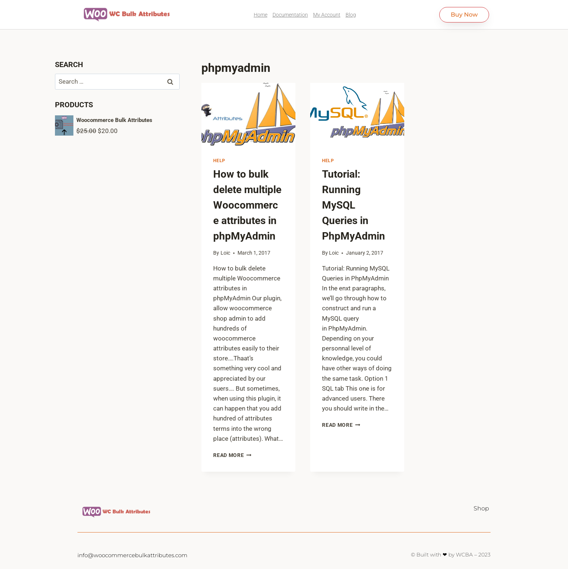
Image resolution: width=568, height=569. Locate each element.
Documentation (290, 15)
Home (260, 15)
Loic (225, 253)
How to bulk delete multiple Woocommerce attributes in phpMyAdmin (247, 205)
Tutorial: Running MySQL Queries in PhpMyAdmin (353, 205)
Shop (481, 508)
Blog (351, 15)
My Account (326, 15)
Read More (232, 455)
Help (219, 160)
